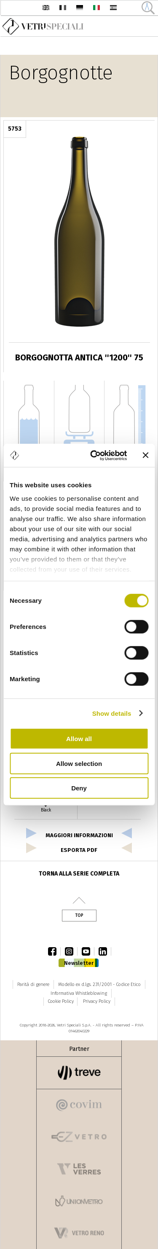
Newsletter (79, 963)
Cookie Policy (61, 1001)
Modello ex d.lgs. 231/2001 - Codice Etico (99, 984)
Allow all (79, 738)
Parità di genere (33, 984)
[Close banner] (145, 455)
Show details (111, 713)
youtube (88, 951)
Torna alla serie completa (79, 873)
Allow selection (79, 763)
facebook (54, 951)
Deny (79, 788)
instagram (71, 951)
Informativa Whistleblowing (79, 993)
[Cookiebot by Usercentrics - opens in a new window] (94, 455)
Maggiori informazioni (79, 835)
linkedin (105, 951)
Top (79, 915)
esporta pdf (79, 850)
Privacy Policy (96, 1001)
